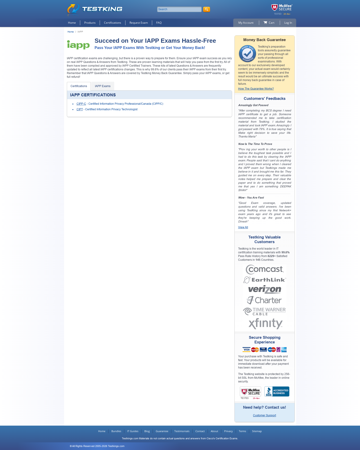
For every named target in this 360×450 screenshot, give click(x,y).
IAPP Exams (102, 86)
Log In (288, 23)
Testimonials (181, 431)
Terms (242, 431)
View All (243, 227)
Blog (147, 431)
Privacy (228, 431)
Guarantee (162, 431)
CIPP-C (81, 103)
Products (90, 23)
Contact (200, 431)
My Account (245, 23)
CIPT (80, 109)
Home (72, 23)
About (214, 431)
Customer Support (264, 415)
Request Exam (139, 23)
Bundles (116, 431)
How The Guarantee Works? (256, 88)
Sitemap (257, 431)
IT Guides (132, 431)
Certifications (112, 23)
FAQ (159, 23)
